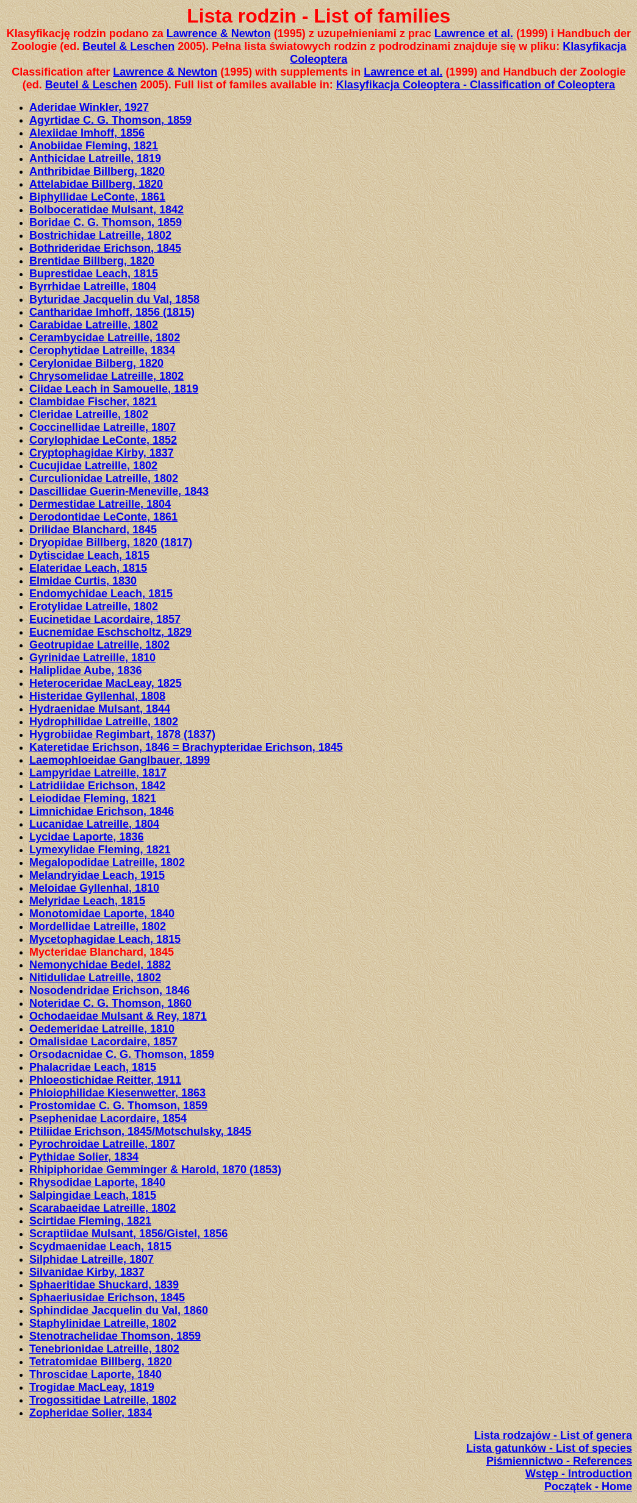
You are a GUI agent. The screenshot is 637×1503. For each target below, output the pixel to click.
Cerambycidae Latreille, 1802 (104, 338)
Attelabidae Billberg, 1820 (96, 184)
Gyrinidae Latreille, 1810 (92, 658)
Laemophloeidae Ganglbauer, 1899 (119, 760)
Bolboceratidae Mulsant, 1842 (106, 210)
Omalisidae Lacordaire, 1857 (103, 1042)
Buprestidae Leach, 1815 (93, 274)
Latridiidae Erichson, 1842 (97, 786)
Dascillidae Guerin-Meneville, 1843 (119, 491)
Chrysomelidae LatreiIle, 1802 (106, 376)
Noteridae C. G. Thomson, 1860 (110, 1003)
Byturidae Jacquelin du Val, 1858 (114, 299)
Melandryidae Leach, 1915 (97, 875)
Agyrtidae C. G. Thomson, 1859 (110, 120)
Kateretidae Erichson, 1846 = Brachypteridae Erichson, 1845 (186, 747)
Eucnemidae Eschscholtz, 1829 (110, 632)
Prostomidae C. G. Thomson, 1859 (118, 1106)
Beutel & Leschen (128, 46)
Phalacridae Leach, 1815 (92, 1067)
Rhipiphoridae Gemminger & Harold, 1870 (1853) (155, 1170)
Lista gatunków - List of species (549, 1448)
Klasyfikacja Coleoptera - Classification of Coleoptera (475, 85)
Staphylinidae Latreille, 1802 (102, 1323)
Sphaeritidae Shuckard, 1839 (104, 1285)
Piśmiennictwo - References (559, 1461)
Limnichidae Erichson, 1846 (101, 811)
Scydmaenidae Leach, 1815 (100, 1246)
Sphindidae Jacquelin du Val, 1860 (118, 1310)
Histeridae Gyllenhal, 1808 (97, 696)
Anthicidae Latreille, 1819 (95, 158)
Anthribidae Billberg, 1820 (97, 171)
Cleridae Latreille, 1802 (88, 414)
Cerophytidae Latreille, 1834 (102, 350)
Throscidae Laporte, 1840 (95, 1374)
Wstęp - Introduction (578, 1474)
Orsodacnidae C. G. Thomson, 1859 (121, 1054)
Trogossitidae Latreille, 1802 (102, 1400)
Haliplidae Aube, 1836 (85, 670)
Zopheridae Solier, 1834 (90, 1413)
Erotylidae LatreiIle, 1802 (93, 606)
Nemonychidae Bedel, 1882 (100, 965)
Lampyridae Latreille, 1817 (98, 773)
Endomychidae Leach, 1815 (101, 594)
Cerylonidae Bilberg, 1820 (96, 363)
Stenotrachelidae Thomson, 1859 (115, 1336)
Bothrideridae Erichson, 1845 (105, 248)
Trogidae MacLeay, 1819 (91, 1387)
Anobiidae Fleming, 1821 (93, 146)
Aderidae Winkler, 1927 (89, 107)
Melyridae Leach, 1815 (87, 901)
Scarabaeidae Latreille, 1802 (102, 1208)
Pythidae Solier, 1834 (84, 1157)
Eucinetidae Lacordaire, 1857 (105, 619)
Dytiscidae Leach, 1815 (89, 555)
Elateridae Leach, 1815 (88, 568)
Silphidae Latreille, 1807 (91, 1259)
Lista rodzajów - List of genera (553, 1435)
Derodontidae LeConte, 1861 (103, 517)
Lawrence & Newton (219, 33)
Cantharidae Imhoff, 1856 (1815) (112, 312)
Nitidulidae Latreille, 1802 (95, 978)
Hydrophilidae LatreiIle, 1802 (103, 722)
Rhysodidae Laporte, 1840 (97, 1182)
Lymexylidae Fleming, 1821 (99, 850)
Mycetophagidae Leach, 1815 (105, 939)
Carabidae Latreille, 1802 (93, 325)
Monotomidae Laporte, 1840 (102, 914)
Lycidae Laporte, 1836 (86, 837)
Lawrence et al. (473, 33)
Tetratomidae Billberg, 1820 (100, 1362)
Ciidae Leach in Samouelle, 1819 (113, 389)
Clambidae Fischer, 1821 (93, 402)
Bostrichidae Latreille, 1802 (100, 235)
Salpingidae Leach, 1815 (92, 1195)
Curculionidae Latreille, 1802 (103, 478)
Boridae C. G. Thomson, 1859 (105, 222)
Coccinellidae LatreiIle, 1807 (102, 427)
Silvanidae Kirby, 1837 (87, 1272)
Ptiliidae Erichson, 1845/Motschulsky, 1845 (140, 1131)
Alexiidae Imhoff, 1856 (87, 133)
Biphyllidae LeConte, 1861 (97, 197)
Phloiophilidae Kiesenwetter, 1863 (117, 1093)
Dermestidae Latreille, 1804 (100, 504)
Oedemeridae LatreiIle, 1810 (102, 1029)
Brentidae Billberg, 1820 (91, 261)
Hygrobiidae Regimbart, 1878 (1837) (122, 734)
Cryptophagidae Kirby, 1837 (101, 453)
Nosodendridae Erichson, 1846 (109, 990)
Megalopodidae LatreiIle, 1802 (107, 862)
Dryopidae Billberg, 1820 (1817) (110, 542)
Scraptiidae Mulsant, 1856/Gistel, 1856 (128, 1234)
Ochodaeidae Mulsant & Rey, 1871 (118, 1016)
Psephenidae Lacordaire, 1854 (108, 1118)
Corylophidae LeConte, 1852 (103, 440)
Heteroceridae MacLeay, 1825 (105, 683)
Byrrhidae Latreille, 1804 (92, 286)
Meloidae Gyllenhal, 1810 (94, 888)
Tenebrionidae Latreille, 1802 (104, 1349)
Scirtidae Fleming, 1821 (90, 1221)
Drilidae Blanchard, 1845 (93, 530)
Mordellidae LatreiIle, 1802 (97, 926)
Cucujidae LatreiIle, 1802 (93, 466)
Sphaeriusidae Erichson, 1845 (107, 1298)
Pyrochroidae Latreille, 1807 (102, 1144)
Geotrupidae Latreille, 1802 (99, 645)
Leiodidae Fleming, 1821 (92, 798)
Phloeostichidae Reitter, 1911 (105, 1080)
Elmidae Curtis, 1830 (83, 581)
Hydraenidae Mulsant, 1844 (99, 709)
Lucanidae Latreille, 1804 (94, 824)
